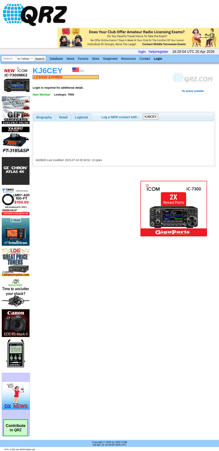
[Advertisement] (85, 209)
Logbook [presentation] (81, 117)
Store (95, 58)
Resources (128, 58)
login (142, 52)
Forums (83, 58)
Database (56, 58)
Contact (144, 58)
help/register (158, 52)
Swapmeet (110, 58)
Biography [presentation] (44, 117)
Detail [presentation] (63, 117)
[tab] (44, 117)
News (70, 58)
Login (158, 58)
